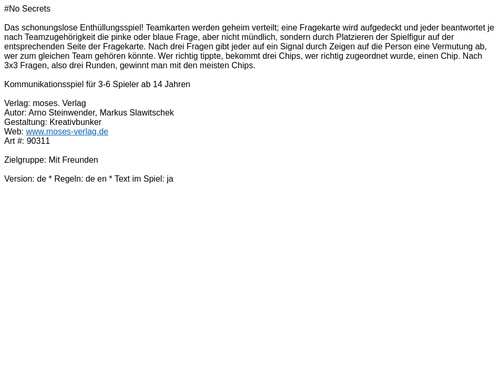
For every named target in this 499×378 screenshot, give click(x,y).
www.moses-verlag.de (67, 131)
